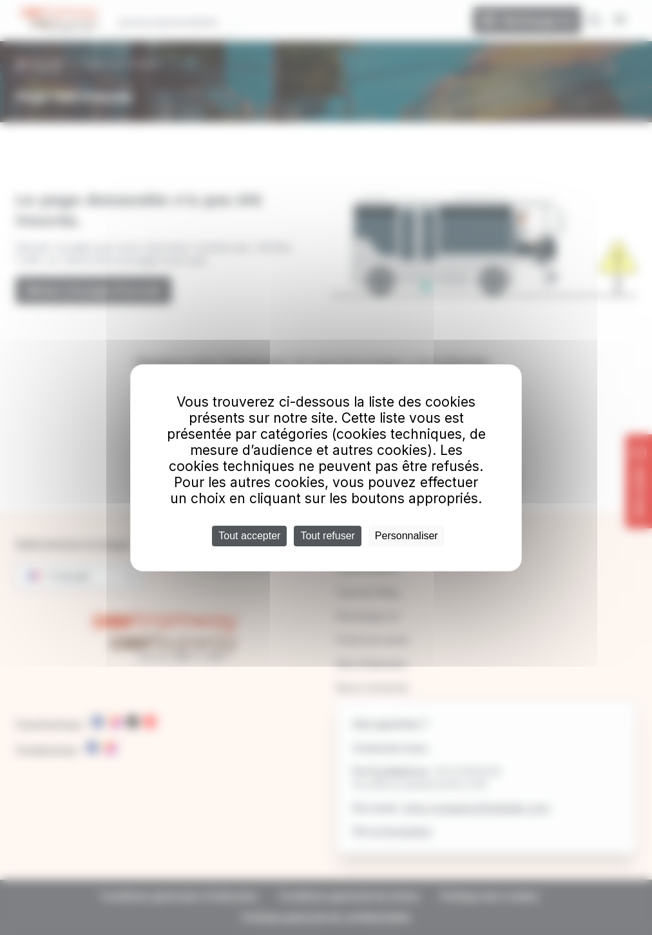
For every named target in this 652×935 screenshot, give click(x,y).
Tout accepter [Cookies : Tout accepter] (249, 535)
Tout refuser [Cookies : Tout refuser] (327, 535)
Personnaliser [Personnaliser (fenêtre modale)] (406, 535)
